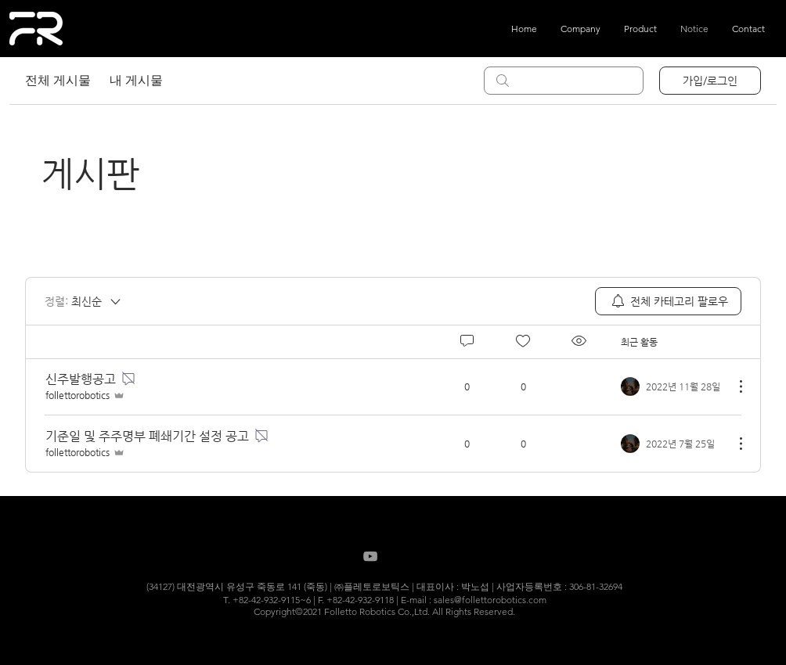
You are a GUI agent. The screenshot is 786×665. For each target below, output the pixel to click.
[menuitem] (668, 301)
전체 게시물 (58, 80)
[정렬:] (84, 301)
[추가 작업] (732, 386)
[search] (564, 80)
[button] (640, 29)
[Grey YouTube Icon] (370, 556)
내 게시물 (136, 80)
